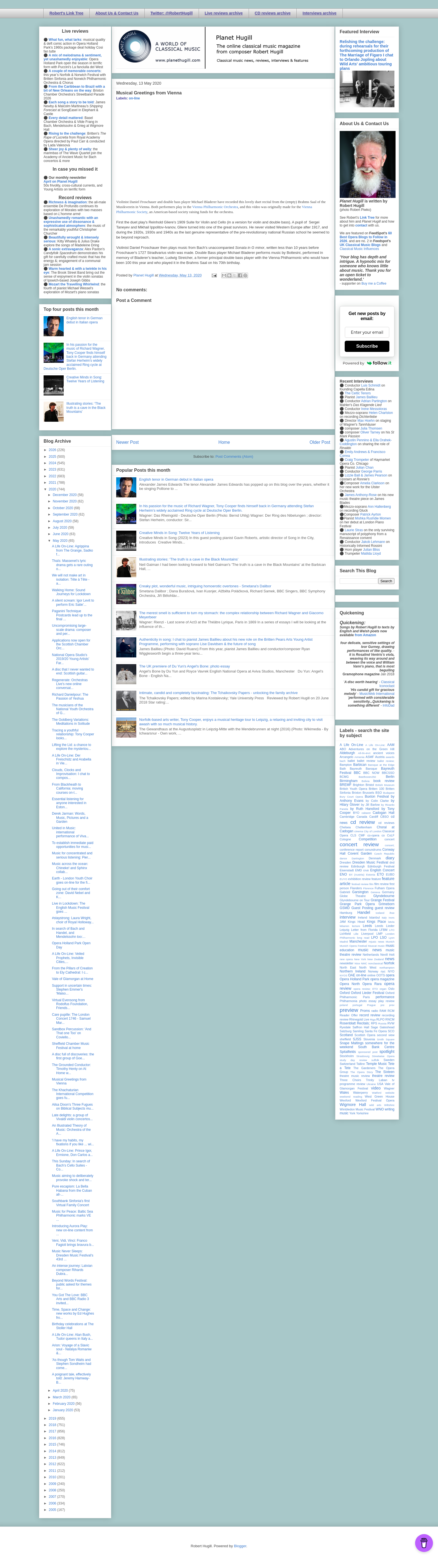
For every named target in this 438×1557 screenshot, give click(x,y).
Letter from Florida (364, 929)
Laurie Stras (353, 530)
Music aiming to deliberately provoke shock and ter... (72, 1178)
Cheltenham (364, 827)
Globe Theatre (353, 896)
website (389, 1092)
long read (363, 937)
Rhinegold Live (359, 1019)
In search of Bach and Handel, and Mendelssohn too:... (68, 933)
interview (348, 917)
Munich (390, 941)
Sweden (389, 1060)
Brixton (356, 792)
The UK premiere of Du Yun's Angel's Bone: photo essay (184, 666)
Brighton (358, 784)
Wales (344, 1093)
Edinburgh (358, 866)
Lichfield (345, 933)
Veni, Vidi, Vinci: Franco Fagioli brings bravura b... (73, 1242)
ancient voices (383, 753)
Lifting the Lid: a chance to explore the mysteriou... (71, 747)
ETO (380, 874)
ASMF (370, 757)
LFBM (383, 929)
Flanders (356, 888)
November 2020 (65, 501)
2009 (53, 1484)
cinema (358, 831)
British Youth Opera (353, 788)
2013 (53, 1458)
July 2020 (60, 528)
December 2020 (65, 495)
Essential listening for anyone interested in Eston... (69, 803)
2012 (53, 1464)
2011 (53, 1471)
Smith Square (385, 1039)
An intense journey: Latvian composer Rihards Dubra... (72, 1270)
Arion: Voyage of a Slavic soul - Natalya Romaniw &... (72, 1349)
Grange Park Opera (357, 904)
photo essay (368, 1001)
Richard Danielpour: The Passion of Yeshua (70, 696)
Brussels (368, 792)
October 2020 (63, 508)
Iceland (380, 912)
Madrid (344, 941)
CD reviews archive (273, 13)
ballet (351, 760)
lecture (356, 925)
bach (343, 760)
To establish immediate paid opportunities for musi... (72, 845)
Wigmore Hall (353, 1104)
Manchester (358, 941)
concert (389, 839)
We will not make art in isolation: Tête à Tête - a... (70, 579)
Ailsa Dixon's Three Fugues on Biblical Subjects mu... (73, 1106)
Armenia (359, 757)
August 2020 (63, 521)
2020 (53, 489)
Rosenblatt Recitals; (355, 1023)
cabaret (366, 812)
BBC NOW (371, 772)
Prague (371, 1005)
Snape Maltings (351, 1043)
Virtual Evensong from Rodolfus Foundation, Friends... (70, 1004)
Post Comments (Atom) (234, 456)
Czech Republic (384, 853)
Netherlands (371, 954)
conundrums (373, 849)
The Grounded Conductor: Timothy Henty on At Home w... (71, 1069)
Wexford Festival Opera (374, 1100)
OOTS (380, 975)
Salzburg (346, 1031)
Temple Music (376, 1064)
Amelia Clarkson (372, 483)
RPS (374, 1023)
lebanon (344, 925)
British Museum (384, 784)
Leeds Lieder (384, 925)
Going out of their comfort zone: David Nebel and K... (71, 893)
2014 (53, 1451)
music (381, 945)
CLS (353, 835)
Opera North (350, 984)
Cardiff (373, 816)
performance (385, 997)
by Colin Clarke (377, 800)
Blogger (240, 1546)
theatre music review (355, 1075)
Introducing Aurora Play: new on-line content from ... (72, 1230)
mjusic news (376, 941)
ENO (343, 874)
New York (360, 959)
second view (385, 1035)
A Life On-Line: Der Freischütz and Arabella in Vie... (71, 760)
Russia (382, 1023)
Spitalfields (348, 1052)
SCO (391, 1031)
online (371, 975)
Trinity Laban (376, 1080)
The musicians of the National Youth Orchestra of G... (72, 709)
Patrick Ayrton (370, 514)
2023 (53, 469)
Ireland (362, 917)
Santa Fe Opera (376, 1031)
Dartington (358, 858)
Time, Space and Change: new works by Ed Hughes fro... (73, 1314)
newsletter (346, 963)
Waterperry (360, 1092)
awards (390, 757)
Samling (358, 1031)
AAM (390, 745)
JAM (343, 921)
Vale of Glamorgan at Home (72, 979)
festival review (360, 884)
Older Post (320, 442)
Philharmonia (348, 1001)
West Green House (379, 1096)
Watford (376, 1092)
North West (368, 967)
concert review (359, 844)
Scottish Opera (364, 1035)
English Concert (382, 870)
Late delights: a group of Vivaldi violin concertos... (72, 1117)
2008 (53, 1490)
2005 (53, 1510)
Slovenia (369, 1039)
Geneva (375, 892)
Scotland (346, 1035)
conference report (352, 849)
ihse (391, 912)
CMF (362, 835)
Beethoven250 (367, 776)
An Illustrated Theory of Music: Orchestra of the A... (71, 1130)
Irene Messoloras (374, 409)
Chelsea (345, 827)
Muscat (372, 945)
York (352, 1113)
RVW (390, 1023)
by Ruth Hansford (364, 809)
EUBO (390, 874)
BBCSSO (388, 772)
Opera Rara (372, 984)
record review (369, 1015)
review (344, 1019)
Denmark (375, 858)
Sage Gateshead (382, 1027)
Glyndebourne (383, 896)
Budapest (388, 792)
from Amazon (365, 635)
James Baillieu (366, 397)
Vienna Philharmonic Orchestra (215, 207)
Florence (368, 888)
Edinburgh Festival (381, 866)
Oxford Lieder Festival (367, 993)
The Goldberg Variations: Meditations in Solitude (71, 722)
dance (343, 858)
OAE (351, 975)
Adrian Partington (374, 401)
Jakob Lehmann (373, 542)
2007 (53, 1497)
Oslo (391, 988)
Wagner (389, 1088)
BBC (357, 773)
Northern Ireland (353, 971)
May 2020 (60, 541)
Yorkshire (362, 1113)
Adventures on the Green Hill (371, 749)
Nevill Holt (387, 954)
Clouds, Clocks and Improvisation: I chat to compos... (71, 774)
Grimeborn (386, 904)
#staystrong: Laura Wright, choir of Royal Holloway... (73, 920)
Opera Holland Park (354, 979)
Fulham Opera (385, 888)
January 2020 (63, 1410)
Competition (368, 839)
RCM (390, 1010)
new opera (346, 959)
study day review (353, 1060)
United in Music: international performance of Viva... (70, 832)
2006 (53, 1503)
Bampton (346, 764)
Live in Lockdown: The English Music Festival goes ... (70, 908)
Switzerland (347, 1063)
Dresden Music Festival (370, 862)
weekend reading (351, 1096)
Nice (357, 963)
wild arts (375, 1105)
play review (386, 1001)
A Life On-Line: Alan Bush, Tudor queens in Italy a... (72, 1337)
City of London (373, 831)
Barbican (359, 765)
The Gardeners (364, 1068)
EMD (358, 870)
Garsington (360, 892)
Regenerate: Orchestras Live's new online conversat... (70, 684)
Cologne (345, 839)
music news (370, 950)
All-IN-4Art (364, 753)
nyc (383, 971)
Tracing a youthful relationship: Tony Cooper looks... (73, 734)
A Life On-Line (351, 745)
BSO (378, 792)
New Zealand (375, 959)
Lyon (391, 937)
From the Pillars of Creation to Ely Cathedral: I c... (72, 970)
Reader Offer (349, 1015)
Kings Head (356, 921)
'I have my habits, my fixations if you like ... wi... (73, 1142)
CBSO (384, 816)
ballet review (366, 760)
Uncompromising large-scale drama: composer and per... (71, 630)
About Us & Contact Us (117, 13)
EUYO (343, 879)
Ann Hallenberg (379, 507)
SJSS (357, 1039)
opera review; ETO (365, 988)
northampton (386, 967)
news (389, 959)
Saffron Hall (361, 1027)
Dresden (345, 862)
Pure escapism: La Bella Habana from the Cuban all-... (72, 1190)
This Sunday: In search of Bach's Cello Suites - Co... (71, 1165)
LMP (379, 933)
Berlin (390, 777)
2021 (53, 483)
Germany (388, 892)
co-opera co (376, 835)
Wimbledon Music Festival (357, 1109)
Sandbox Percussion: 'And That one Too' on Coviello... (71, 1033)
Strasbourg (363, 1056)
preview (349, 1010)
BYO (356, 812)
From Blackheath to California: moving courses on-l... (67, 789)
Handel (363, 912)
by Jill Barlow (370, 804)
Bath (343, 768)
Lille (356, 933)
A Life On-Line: (375, 745)
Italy (384, 917)
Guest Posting (362, 908)
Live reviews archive (224, 13)
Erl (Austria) (356, 874)
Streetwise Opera (383, 1056)
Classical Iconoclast (386, 684)
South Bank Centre (376, 1047)
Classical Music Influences (359, 249)
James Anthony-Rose (361, 495)
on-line (134, 98)
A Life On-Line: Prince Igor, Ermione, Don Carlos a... (72, 1153)
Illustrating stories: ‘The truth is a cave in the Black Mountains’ (189, 559)
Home (224, 442)
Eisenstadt (347, 870)
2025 (53, 457)
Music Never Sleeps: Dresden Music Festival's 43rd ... (72, 1255)
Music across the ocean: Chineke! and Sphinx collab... (70, 868)
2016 (53, 1438)
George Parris (371, 471)
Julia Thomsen (371, 428)
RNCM (389, 1019)
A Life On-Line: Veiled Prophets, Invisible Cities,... (68, 958)
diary (390, 858)
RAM (382, 1010)
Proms (365, 1011)
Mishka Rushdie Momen (373, 518)
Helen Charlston (381, 413)
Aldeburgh (347, 753)
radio (374, 1010)
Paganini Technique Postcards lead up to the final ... (72, 615)
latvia (391, 921)
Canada (361, 816)
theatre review (383, 1076)
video (375, 1088)
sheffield (345, 1039)
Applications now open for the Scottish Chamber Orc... (71, 644)
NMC (364, 963)
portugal (357, 1005)
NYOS (343, 975)
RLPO (380, 1019)
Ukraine (371, 1084)
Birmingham (349, 781)
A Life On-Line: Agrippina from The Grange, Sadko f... (72, 550)
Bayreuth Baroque (363, 768)
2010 (53, 1477)
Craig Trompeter (357, 460)
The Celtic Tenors (358, 393)
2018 (53, 1425)
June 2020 (61, 534)
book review (383, 781)
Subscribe (367, 346)
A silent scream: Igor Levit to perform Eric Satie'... (73, 602)
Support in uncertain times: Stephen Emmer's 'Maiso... (72, 990)
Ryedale (345, 1027)
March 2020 (62, 1397)
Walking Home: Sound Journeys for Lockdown (71, 592)
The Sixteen (384, 1072)
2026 (53, 450)
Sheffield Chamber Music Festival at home (70, 1046)
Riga (373, 1019)
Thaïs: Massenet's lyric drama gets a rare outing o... (72, 565)
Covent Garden (360, 853)
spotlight (386, 1051)
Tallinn (360, 1063)
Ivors (391, 917)
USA (380, 1084)
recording (388, 1015)
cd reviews (386, 822)
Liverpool (367, 933)
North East (348, 967)
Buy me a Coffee (373, 283)
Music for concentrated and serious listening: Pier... (72, 855)
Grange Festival (382, 900)
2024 (53, 463)
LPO (374, 938)
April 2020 (61, 1391)
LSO (383, 938)
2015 (53, 1444)
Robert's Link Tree (66, 13)
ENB (366, 870)
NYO (391, 971)
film (371, 884)
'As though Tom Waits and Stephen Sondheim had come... (71, 1364)
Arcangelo (346, 757)
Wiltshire (389, 1105)
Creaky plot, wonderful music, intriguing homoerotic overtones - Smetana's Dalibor (205, 586)
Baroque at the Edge (381, 764)
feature (376, 879)
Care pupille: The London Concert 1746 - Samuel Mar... (71, 1019)
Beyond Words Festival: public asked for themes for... (72, 1285)
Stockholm (347, 1056)
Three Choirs (350, 1080)
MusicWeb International (377, 694)
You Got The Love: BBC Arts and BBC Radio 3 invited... (70, 1299)
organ (383, 988)
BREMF (345, 785)
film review (381, 884)
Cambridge (347, 816)
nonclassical (375, 963)
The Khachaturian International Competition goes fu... (72, 1094)
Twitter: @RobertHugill (172, 13)
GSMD (345, 908)
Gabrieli (345, 892)
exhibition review (359, 879)
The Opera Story (361, 1072)
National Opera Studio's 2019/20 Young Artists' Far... (70, 659)
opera (390, 975)
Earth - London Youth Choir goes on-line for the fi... (72, 880)
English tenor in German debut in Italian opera (176, 479)
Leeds (367, 926)
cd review (362, 822)
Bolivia (366, 781)
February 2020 (64, 1404)
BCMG (344, 776)
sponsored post (368, 1051)
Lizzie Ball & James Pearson (366, 475)
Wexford (345, 1100)
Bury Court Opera (351, 796)
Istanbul (374, 917)
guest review (384, 908)
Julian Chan (364, 467)
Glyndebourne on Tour (355, 900)
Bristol (370, 784)
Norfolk (389, 963)
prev (391, 1005)
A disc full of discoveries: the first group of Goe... (73, 1056)
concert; (389, 845)
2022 (53, 476)
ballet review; (385, 760)
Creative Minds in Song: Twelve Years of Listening (179, 533)
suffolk (375, 1060)
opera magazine (382, 979)
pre (382, 1005)
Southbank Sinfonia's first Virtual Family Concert (71, 1203)
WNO (380, 1109)
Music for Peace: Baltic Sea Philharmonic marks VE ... (72, 1216)
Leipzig (344, 929)
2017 (53, 1431)
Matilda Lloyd (371, 553)
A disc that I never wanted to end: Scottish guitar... (73, 671)
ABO (343, 749)
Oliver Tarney (370, 432)
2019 (53, 1418)
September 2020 (65, 514)
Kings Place (376, 922)
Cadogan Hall (383, 813)
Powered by (367, 363)
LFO (391, 929)
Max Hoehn (366, 421)
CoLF (390, 835)
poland (344, 1005)
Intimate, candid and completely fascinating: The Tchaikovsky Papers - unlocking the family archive (218, 693)
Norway (373, 971)
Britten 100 (376, 788)
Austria (380, 757)
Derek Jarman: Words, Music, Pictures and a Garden (70, 818)
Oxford (345, 993)
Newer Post (127, 442)
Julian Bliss (371, 550)
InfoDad (388, 705)
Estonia (370, 874)
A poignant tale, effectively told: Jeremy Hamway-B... (71, 1378)
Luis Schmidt (370, 385)
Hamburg (346, 912)
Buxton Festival (377, 796)
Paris (366, 997)
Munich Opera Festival (353, 945)
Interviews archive (319, 13)
